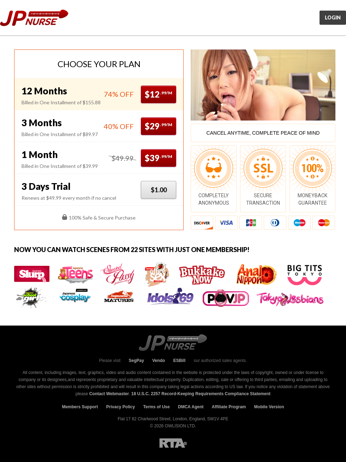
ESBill (179, 360)
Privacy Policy (120, 406)
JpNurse (34, 18)
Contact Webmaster (109, 393)
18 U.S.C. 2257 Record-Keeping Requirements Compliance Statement (200, 393)
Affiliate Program (229, 406)
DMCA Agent (190, 406)
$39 (158, 158)
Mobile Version (269, 406)
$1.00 (159, 190)
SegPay (136, 360)
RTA (173, 443)
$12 (158, 94)
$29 (158, 126)
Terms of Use (156, 406)
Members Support (80, 406)
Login (333, 17)
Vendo (158, 360)
